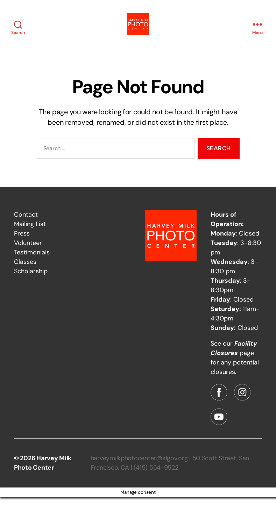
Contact (26, 223)
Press (22, 242)
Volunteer (28, 252)
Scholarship (31, 280)
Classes (25, 271)
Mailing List (30, 233)
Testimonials (32, 261)
